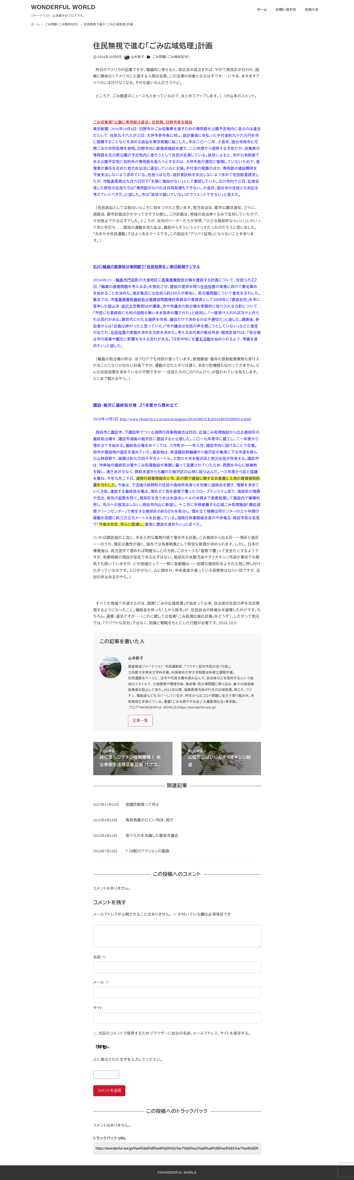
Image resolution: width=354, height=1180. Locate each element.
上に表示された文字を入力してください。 (128, 1059)
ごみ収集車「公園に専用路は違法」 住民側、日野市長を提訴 (143, 122)
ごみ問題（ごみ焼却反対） (171, 57)
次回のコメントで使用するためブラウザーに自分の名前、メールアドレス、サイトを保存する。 (174, 1033)
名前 (99, 957)
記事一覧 (140, 720)
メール (101, 982)
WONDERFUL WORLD (63, 7)
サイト (98, 1008)
